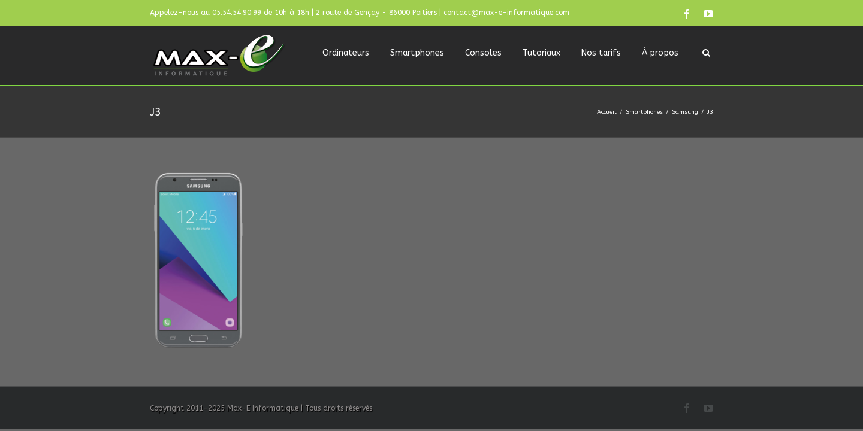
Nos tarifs (601, 53)
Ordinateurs (345, 53)
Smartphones (417, 53)
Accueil (607, 112)
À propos (660, 53)
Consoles (483, 53)
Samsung (685, 112)
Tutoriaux (541, 53)
